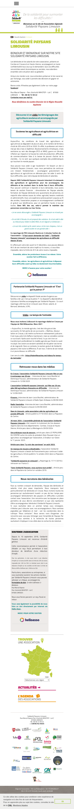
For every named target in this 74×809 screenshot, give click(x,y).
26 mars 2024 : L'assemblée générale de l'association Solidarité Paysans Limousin (36, 422)
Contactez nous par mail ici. (22, 97)
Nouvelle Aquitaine (19, 37)
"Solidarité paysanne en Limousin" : (25, 460)
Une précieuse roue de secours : (23, 432)
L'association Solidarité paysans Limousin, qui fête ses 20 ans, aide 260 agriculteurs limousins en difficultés (36, 386)
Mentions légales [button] (20, 805)
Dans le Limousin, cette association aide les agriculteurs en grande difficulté (34, 412)
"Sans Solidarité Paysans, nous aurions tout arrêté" (32, 467)
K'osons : (14, 397)
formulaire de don (19, 582)
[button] (16, 3)
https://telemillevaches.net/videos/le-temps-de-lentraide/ (36, 356)
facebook (14, 88)
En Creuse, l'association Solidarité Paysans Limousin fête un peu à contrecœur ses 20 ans (36, 374)
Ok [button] (63, 801)
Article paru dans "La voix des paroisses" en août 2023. (33, 444)
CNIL (10, 805)
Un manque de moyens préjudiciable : (25, 448)
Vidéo (25, 315)
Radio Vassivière (17, 404)
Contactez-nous (37, 724)
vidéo (35, 115)
